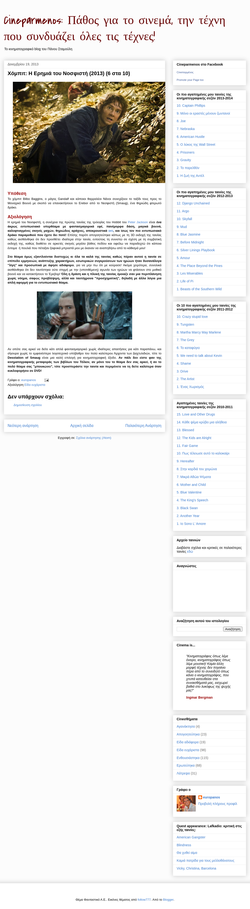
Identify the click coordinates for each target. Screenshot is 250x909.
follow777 (144, 899)
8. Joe (181, 121)
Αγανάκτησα (186, 726)
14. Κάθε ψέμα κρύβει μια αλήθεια (202, 422)
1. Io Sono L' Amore (191, 524)
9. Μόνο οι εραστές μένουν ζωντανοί (203, 113)
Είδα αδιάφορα (188, 742)
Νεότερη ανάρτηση (23, 426)
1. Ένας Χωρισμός (190, 387)
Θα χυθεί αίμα (187, 853)
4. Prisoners (186, 152)
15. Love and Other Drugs (196, 414)
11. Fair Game (187, 446)
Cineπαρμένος (185, 72)
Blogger (168, 899)
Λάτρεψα (183, 773)
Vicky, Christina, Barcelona (196, 868)
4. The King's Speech (192, 500)
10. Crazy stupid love (192, 317)
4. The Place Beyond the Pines (199, 266)
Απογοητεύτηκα (188, 734)
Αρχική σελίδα (81, 426)
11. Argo (183, 211)
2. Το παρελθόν (188, 168)
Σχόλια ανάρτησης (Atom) (93, 438)
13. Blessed (185, 430)
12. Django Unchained (193, 203)
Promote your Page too (190, 79)
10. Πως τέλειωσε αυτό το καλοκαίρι (203, 453)
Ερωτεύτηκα (186, 765)
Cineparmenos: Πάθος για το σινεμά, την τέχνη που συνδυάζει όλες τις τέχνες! (114, 28)
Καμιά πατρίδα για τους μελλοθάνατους (205, 860)
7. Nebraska (186, 129)
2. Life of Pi (185, 281)
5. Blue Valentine (189, 492)
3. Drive (182, 371)
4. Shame (184, 363)
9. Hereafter (185, 461)
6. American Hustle (191, 137)
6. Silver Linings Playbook (196, 250)
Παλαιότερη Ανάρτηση (143, 426)
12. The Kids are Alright (194, 438)
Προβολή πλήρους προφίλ (217, 804)
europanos (211, 797)
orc (110, 230)
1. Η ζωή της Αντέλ (190, 176)
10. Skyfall (184, 219)
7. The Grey (185, 340)
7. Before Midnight (190, 242)
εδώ (190, 551)
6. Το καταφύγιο (188, 348)
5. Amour (183, 258)
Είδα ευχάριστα (35, 385)
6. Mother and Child (191, 485)
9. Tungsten (185, 324)
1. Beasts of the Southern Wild (199, 289)
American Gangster (191, 837)
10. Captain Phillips (191, 105)
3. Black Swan (187, 508)
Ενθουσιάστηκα (188, 758)
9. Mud (182, 227)
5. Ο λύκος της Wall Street (196, 144)
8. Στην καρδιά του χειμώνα (197, 469)
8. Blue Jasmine (188, 234)
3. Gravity (184, 160)
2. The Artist (185, 379)
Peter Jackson (138, 222)
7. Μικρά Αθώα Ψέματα (194, 477)
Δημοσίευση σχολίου (28, 405)
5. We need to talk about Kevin (199, 356)
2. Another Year (188, 516)
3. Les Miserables (190, 273)
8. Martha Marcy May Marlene (199, 332)
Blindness (184, 845)
